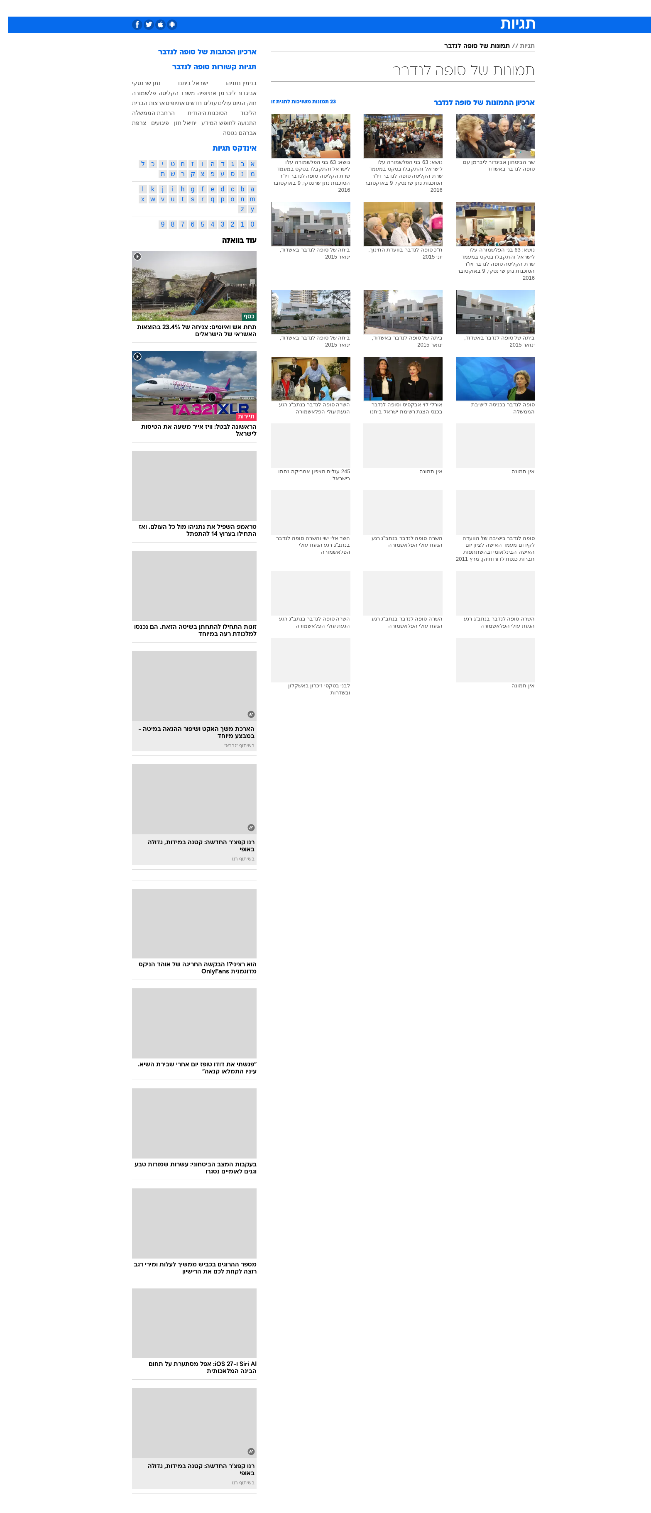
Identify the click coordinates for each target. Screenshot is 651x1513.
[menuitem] (483, 8)
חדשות (488, 8)
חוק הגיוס (237, 103)
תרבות (401, 8)
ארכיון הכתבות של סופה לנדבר (199, 52)
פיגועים (152, 123)
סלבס (375, 8)
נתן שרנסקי (138, 83)
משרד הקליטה (169, 93)
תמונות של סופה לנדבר (469, 46)
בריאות (304, 8)
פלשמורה (136, 93)
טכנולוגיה (245, 8)
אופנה (215, 8)
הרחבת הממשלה (145, 113)
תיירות (276, 8)
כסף (352, 8)
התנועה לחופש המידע (221, 123)
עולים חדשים (193, 103)
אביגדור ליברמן (230, 93)
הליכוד (240, 113)
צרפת (131, 123)
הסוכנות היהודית (200, 113)
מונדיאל (431, 8)
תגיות (519, 46)
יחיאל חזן (177, 123)
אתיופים (167, 103)
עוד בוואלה (231, 240)
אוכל (330, 8)
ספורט (460, 8)
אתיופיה (198, 93)
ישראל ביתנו (185, 83)
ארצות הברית (140, 103)
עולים (217, 103)
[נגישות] (11, 8)
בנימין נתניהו (233, 83)
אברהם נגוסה (232, 133)
